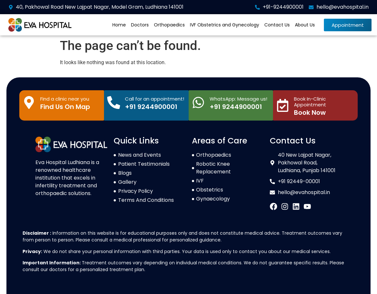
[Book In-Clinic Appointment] (282, 105)
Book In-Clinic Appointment (310, 101)
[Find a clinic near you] (29, 102)
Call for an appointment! (154, 98)
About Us (305, 25)
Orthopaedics (169, 25)
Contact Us (277, 25)
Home (119, 25)
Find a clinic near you (64, 98)
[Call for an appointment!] (113, 102)
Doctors (140, 25)
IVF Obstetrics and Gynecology (224, 25)
